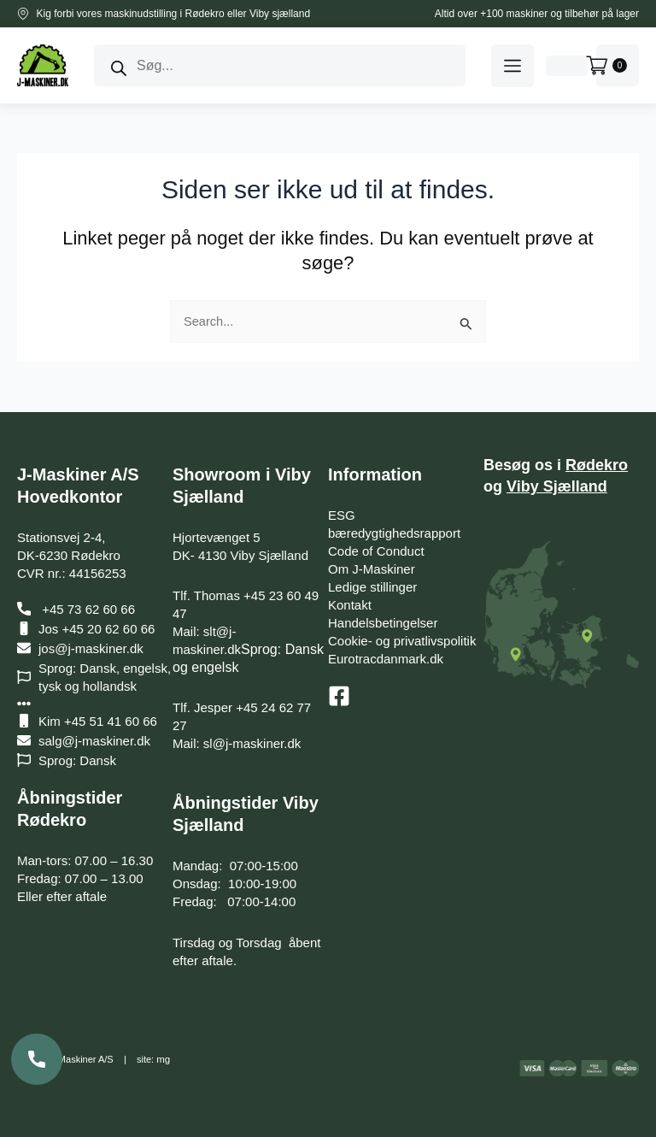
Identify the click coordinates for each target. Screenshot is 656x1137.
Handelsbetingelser (382, 623)
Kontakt (350, 605)
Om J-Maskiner (371, 569)
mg (162, 1059)
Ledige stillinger (372, 587)
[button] (512, 65)
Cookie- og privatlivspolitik (402, 640)
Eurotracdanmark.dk (385, 658)
